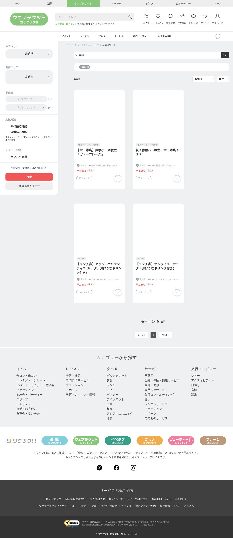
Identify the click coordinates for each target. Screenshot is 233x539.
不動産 (149, 376)
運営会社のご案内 (145, 506)
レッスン (73, 370)
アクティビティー (202, 381)
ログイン (70, 24)
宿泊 (194, 390)
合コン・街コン (26, 376)
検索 (29, 178)
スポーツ (22, 400)
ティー (111, 390)
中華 (109, 405)
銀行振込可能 (19, 127)
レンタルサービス (156, 405)
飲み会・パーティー (29, 395)
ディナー (112, 395)
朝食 (109, 381)
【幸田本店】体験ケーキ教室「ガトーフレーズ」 (96, 153)
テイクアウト (115, 400)
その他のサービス (156, 419)
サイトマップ (53, 500)
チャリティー (25, 405)
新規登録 (59, 24)
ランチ (111, 386)
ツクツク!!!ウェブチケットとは (56, 506)
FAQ (176, 506)
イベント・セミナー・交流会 (35, 386)
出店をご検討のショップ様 (116, 506)
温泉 (194, 395)
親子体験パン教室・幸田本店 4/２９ (157, 153)
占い (147, 400)
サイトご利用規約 (137, 500)
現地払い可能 (19, 132)
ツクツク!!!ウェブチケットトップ (82, 46)
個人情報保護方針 (75, 500)
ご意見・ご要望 (87, 506)
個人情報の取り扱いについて (106, 500)
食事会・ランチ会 (28, 414)
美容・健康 (73, 376)
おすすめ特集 (171, 36)
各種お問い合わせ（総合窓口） (169, 500)
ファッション (25, 390)
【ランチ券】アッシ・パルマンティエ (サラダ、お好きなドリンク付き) (99, 269)
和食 (109, 409)
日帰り (195, 386)
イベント (23, 370)
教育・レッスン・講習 (80, 395)
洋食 (109, 419)
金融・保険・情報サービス (162, 381)
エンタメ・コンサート (31, 381)
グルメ (112, 370)
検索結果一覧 (109, 46)
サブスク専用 (19, 157)
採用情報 (165, 506)
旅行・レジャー (204, 370)
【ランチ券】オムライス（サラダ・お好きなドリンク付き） (157, 267)
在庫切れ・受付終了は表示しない (28, 169)
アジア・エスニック (120, 414)
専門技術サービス (77, 381)
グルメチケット (117, 376)
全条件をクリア (29, 187)
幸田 (85, 68)
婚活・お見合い (26, 409)
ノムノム (189, 506)
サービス (152, 370)
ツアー (195, 376)
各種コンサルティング (159, 395)
